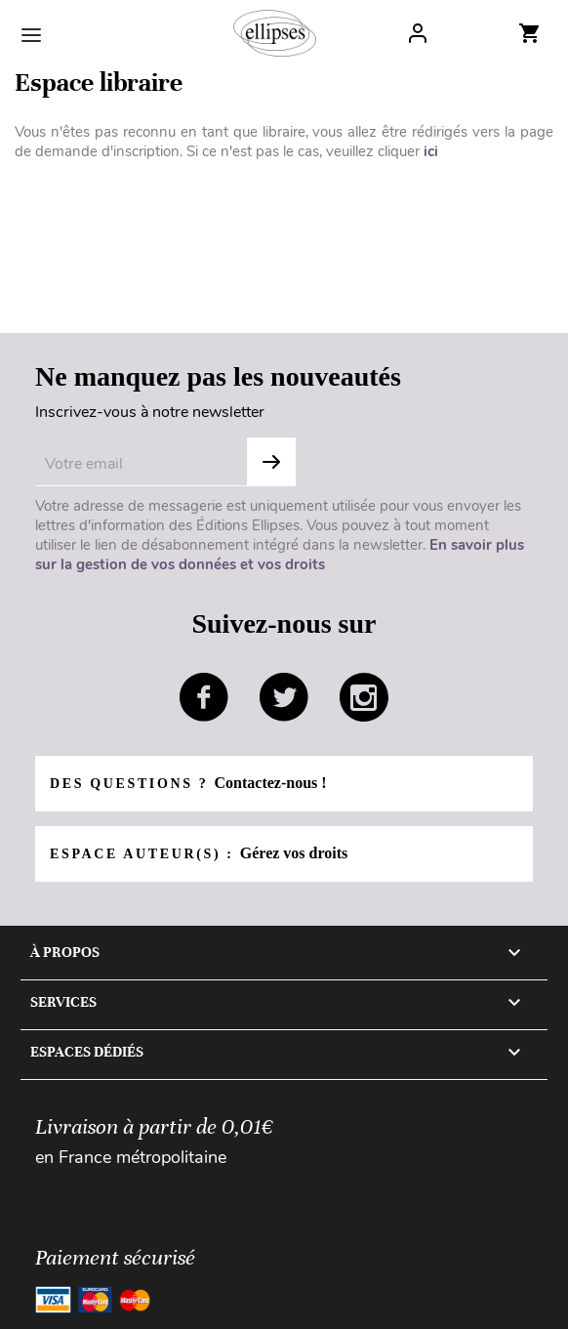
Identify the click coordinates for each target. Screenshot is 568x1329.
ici (431, 151)
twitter (284, 697)
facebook (204, 697)
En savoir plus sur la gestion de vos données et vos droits (279, 554)
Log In (417, 33)
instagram (364, 697)
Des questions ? (188, 782)
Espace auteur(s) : (198, 853)
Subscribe (271, 461)
